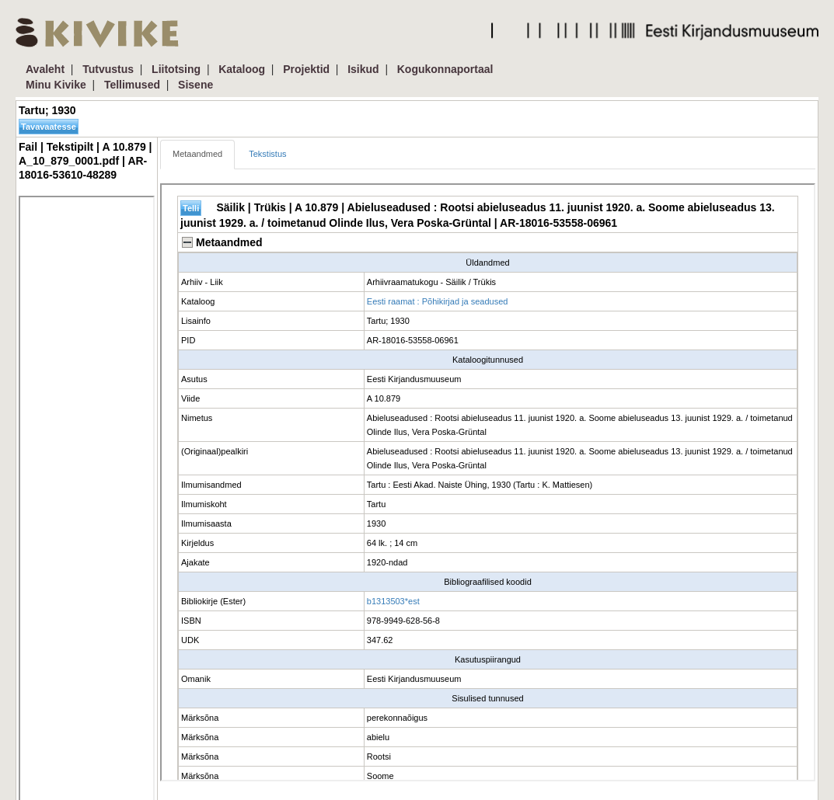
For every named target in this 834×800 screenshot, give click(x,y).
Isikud (363, 69)
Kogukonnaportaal (445, 69)
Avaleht (45, 69)
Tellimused (132, 84)
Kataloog (241, 69)
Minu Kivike (56, 84)
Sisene (195, 84)
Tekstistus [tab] (267, 153)
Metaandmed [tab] (197, 153)
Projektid (306, 69)
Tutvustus (108, 69)
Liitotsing (176, 69)
